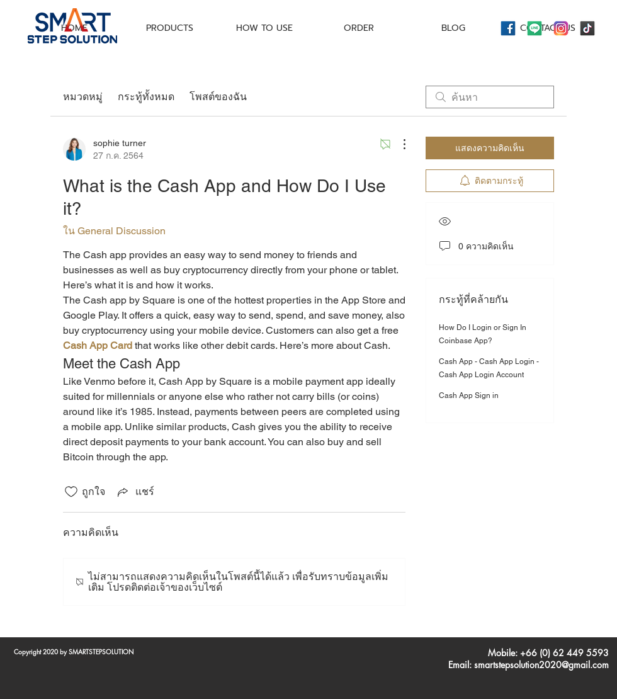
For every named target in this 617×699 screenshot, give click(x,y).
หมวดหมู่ (83, 97)
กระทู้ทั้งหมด (146, 97)
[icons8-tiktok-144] (587, 28)
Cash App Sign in (469, 395)
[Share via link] (134, 491)
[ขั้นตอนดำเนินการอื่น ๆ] (397, 144)
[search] (490, 97)
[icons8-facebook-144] (508, 28)
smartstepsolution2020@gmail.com (541, 665)
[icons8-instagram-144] (561, 28)
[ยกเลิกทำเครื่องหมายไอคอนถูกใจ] (71, 491)
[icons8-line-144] (534, 28)
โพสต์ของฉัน (218, 97)
